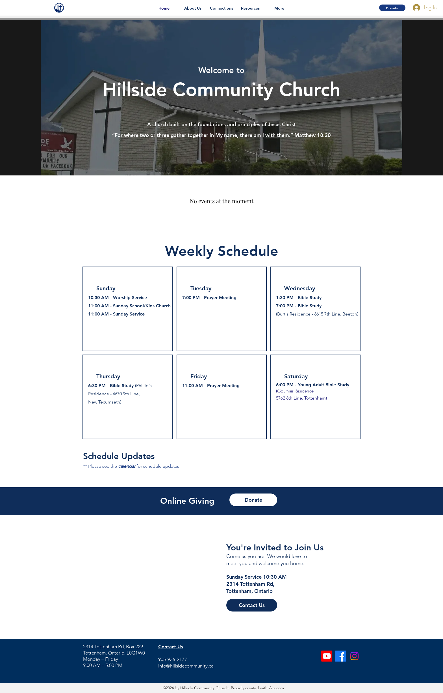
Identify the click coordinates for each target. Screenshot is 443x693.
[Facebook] (340, 656)
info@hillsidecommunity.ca (186, 666)
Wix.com (276, 687)
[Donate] (392, 8)
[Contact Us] (251, 605)
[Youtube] (326, 656)
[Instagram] (354, 656)
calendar (126, 466)
